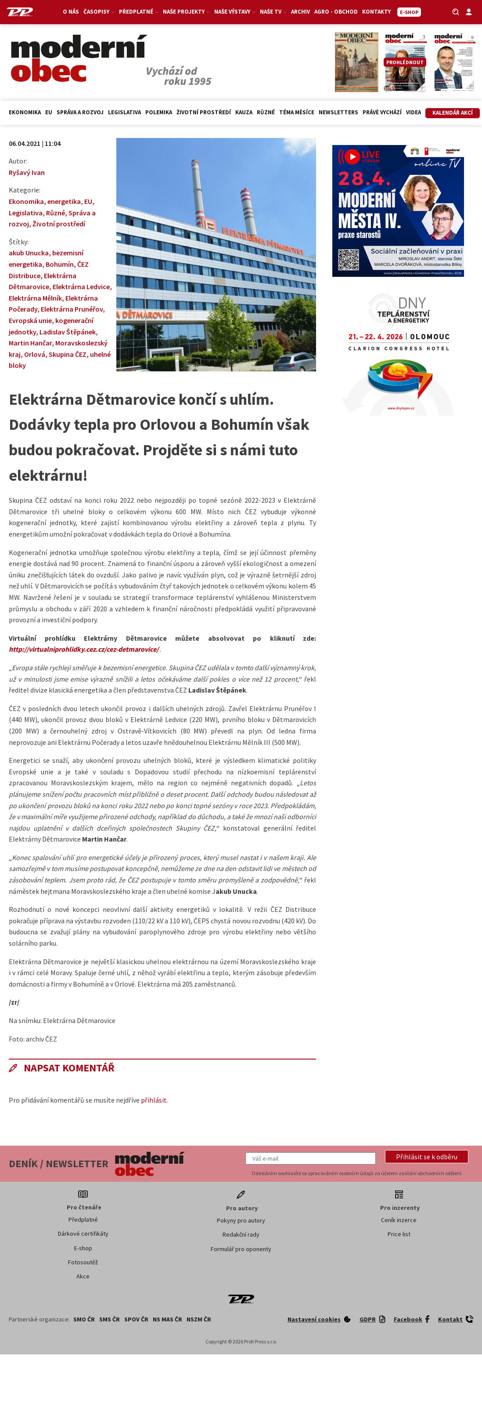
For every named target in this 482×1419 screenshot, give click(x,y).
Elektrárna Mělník (35, 298)
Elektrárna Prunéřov (72, 309)
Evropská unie (30, 320)
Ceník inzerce (399, 1220)
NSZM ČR (199, 1319)
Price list (399, 1234)
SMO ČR (84, 1319)
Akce (83, 1276)
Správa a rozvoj (80, 112)
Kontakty (376, 11)
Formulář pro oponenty (241, 1249)
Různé (266, 112)
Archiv (300, 11)
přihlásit (154, 1100)
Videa (413, 112)
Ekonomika (25, 112)
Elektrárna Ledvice (81, 286)
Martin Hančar (30, 342)
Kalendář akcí (452, 112)
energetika (64, 201)
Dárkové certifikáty (83, 1234)
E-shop (83, 1248)
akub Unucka (29, 252)
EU (48, 112)
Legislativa (124, 112)
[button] (426, 1156)
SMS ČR (109, 1319)
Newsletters (338, 112)
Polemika (158, 112)
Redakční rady (241, 1234)
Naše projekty (186, 11)
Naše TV (273, 11)
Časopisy (99, 11)
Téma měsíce (296, 112)
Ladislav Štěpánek (68, 331)
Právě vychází (382, 112)
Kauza (243, 112)
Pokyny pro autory (241, 1220)
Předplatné (138, 11)
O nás (71, 11)
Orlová (34, 354)
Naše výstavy (234, 11)
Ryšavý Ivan (27, 172)
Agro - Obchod (336, 11)
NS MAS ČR (167, 1319)
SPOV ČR (136, 1319)
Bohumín (60, 264)
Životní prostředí (203, 112)
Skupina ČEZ (67, 354)
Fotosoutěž (83, 1262)
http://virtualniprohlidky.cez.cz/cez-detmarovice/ (83, 649)
